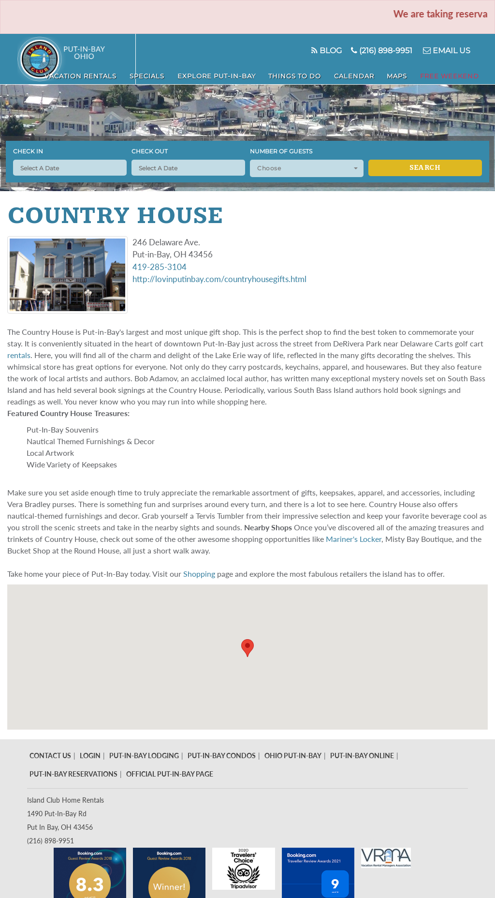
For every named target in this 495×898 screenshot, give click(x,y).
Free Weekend (457, 73)
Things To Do (333, 73)
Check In (28, 151)
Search (424, 168)
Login (90, 755)
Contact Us (50, 755)
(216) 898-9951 (374, 50)
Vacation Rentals (152, 73)
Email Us (443, 50)
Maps (415, 73)
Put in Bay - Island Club (76, 59)
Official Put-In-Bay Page (169, 774)
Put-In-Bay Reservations (73, 774)
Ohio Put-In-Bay (292, 755)
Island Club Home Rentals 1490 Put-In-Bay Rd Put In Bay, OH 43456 (65, 813)
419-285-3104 (159, 267)
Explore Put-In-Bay (266, 73)
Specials (207, 73)
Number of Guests (281, 151)
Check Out (149, 151)
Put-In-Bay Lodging (144, 755)
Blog (314, 50)
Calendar (382, 73)
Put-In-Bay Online (362, 755)
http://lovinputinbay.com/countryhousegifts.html (219, 279)
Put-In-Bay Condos (222, 755)
